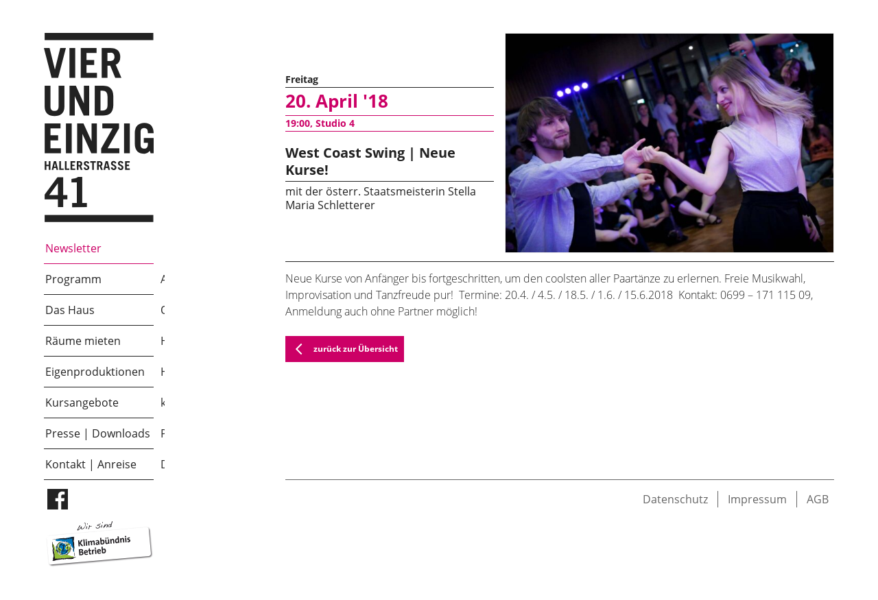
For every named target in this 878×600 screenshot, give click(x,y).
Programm (73, 279)
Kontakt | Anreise (91, 464)
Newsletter (73, 248)
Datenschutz (675, 499)
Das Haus (70, 309)
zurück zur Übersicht (342, 349)
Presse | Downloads (97, 433)
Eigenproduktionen (95, 371)
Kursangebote (82, 402)
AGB (818, 499)
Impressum (757, 499)
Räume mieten (83, 340)
